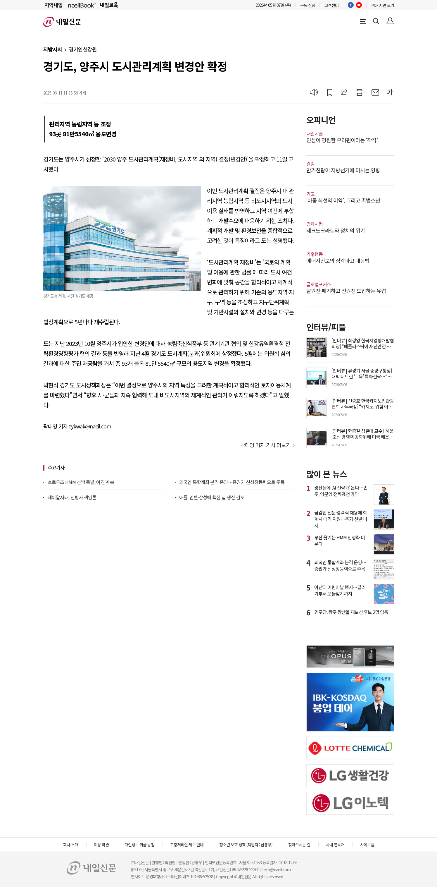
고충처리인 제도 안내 (186, 844)
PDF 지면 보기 (382, 5)
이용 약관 (101, 844)
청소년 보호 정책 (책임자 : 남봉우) (245, 844)
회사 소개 (70, 844)
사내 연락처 (335, 844)
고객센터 (331, 5)
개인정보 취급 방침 (139, 844)
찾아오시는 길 (299, 844)
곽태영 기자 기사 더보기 (265, 445)
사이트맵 (367, 844)
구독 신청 (307, 5)
